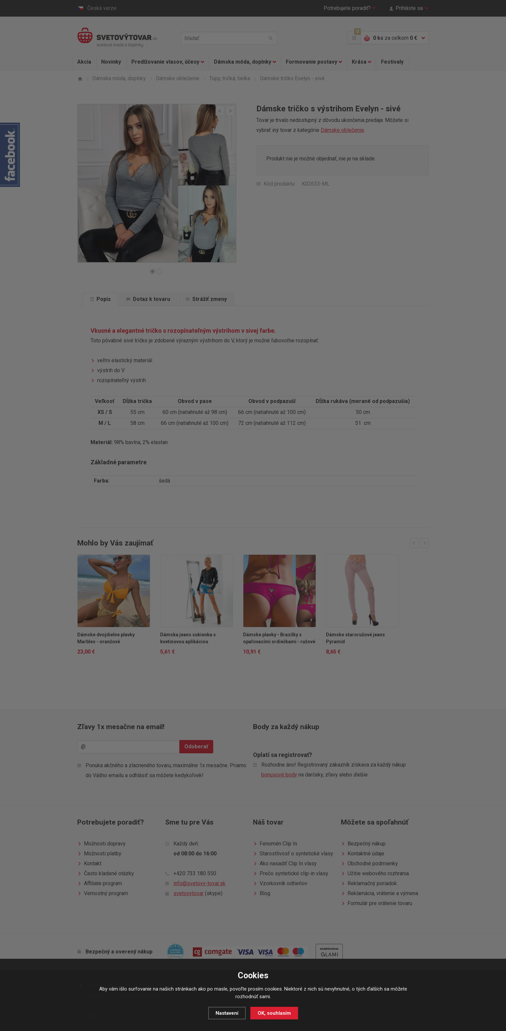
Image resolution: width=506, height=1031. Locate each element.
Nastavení (227, 1013)
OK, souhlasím (274, 1013)
